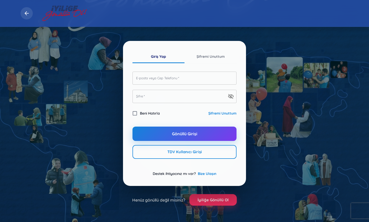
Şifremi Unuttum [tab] (210, 56)
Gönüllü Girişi (184, 134)
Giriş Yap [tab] (158, 56)
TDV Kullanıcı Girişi (184, 152)
